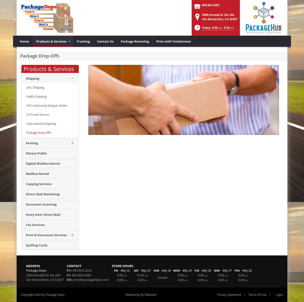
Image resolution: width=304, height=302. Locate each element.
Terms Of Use (257, 295)
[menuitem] (25, 41)
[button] (214, 29)
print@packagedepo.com (91, 280)
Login (279, 295)
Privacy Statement (229, 295)
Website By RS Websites (141, 295)
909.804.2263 (210, 5)
